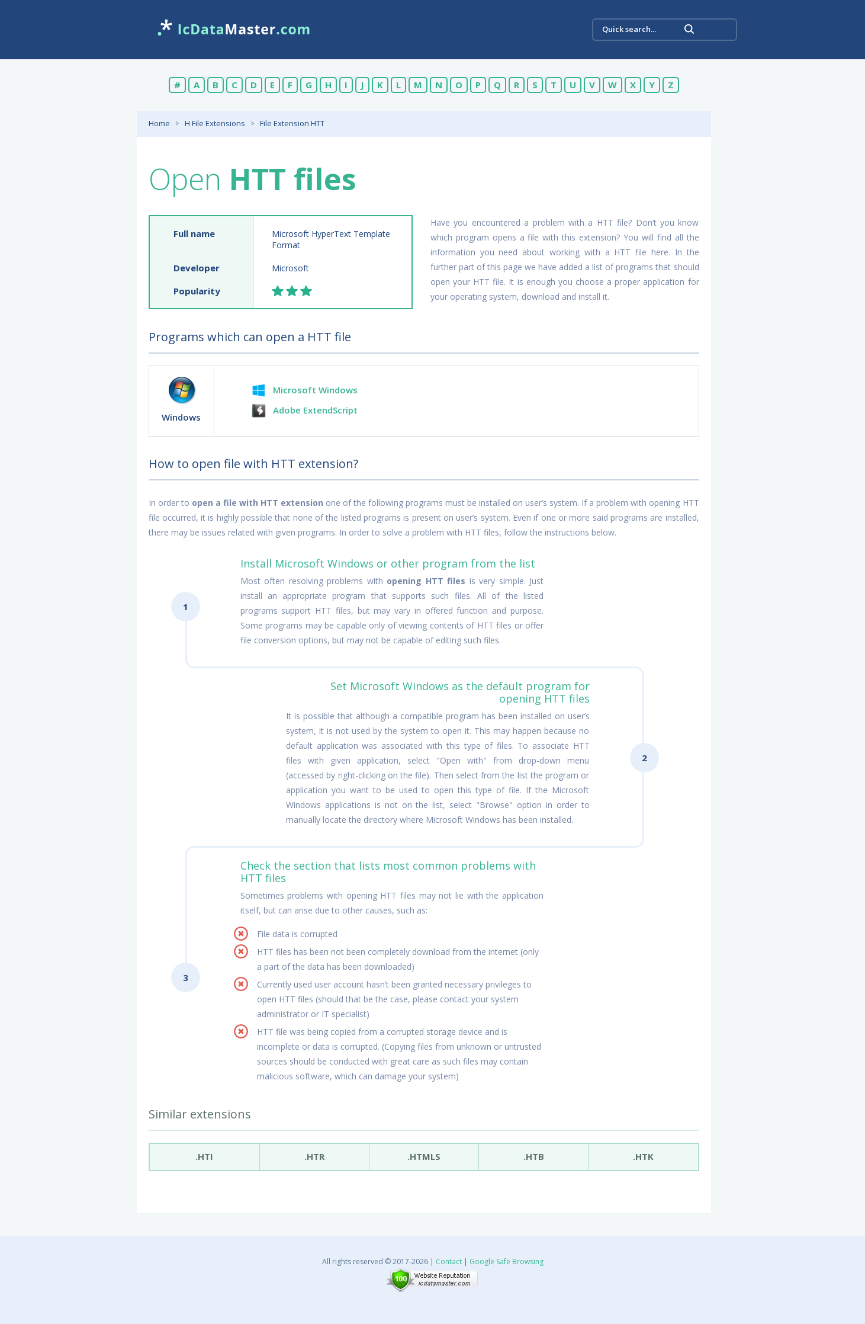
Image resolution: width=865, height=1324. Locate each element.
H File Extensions (215, 123)
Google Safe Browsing (507, 1261)
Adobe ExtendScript (315, 410)
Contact (449, 1261)
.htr (314, 1156)
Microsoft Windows (315, 390)
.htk (643, 1156)
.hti (204, 1156)
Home (159, 123)
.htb (533, 1156)
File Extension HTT (292, 123)
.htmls (423, 1156)
